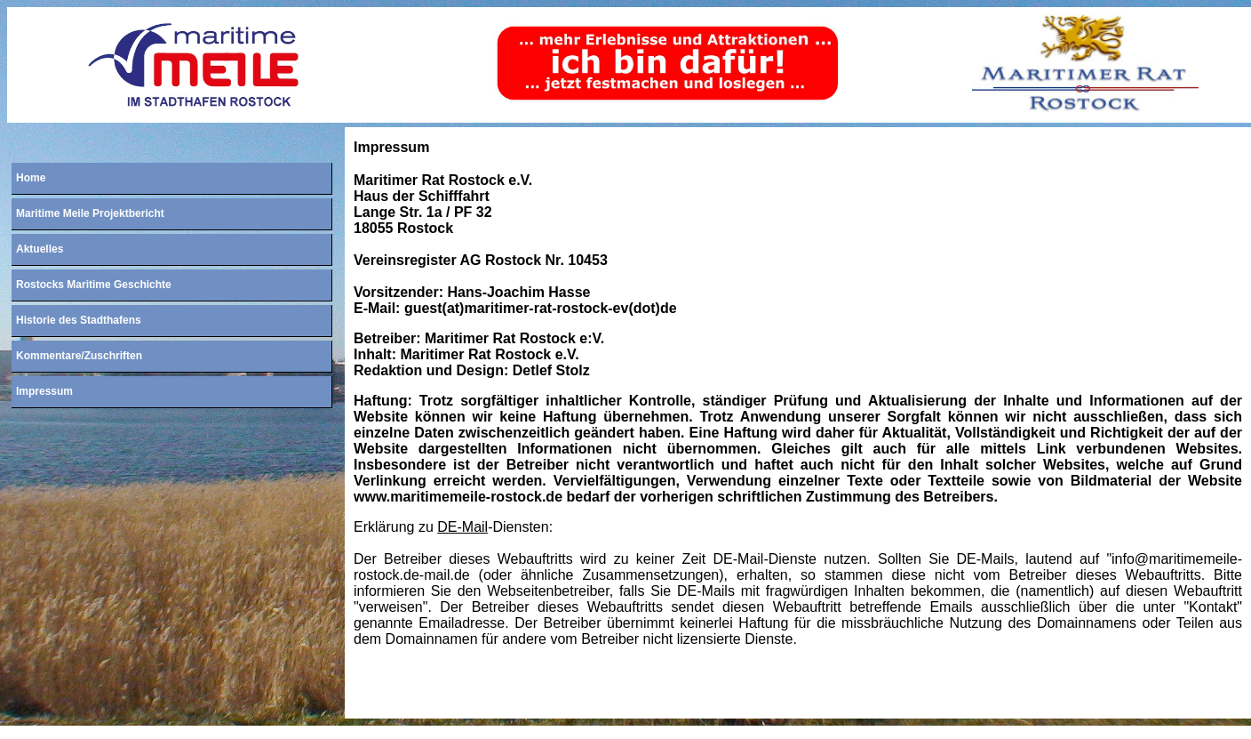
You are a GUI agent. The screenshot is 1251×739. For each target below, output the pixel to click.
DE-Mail (462, 526)
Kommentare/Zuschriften (79, 355)
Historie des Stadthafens (78, 320)
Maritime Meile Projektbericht (90, 213)
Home (30, 178)
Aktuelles (39, 249)
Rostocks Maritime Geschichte (93, 284)
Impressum (44, 391)
